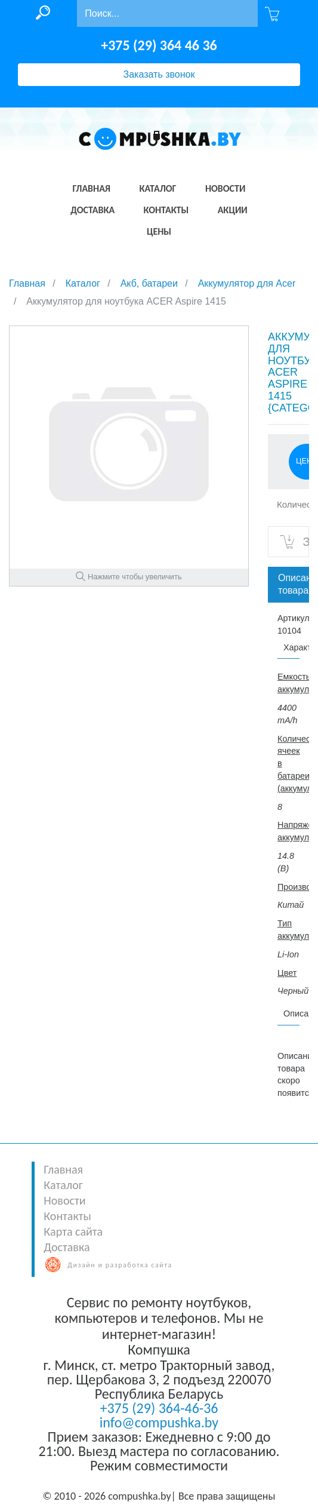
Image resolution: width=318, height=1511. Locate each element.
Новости (64, 1200)
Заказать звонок (159, 74)
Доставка (66, 1247)
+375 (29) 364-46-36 (159, 1408)
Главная (63, 1169)
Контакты (67, 1216)
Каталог (63, 1185)
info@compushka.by (159, 1422)
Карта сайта (73, 1231)
